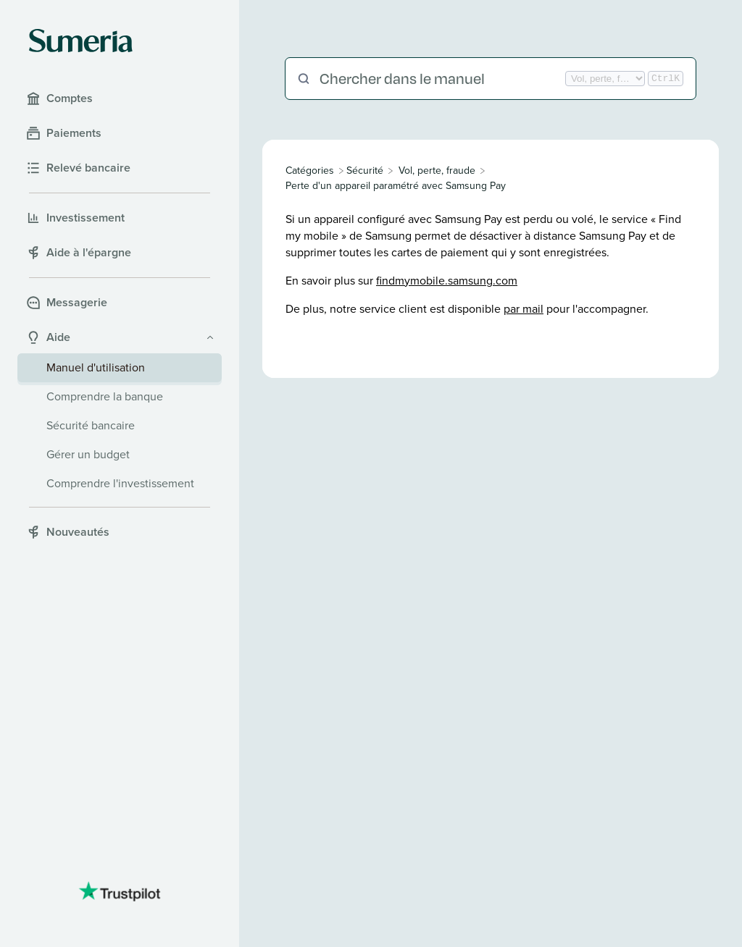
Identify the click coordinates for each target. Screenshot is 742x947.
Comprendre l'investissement (120, 483)
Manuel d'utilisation (95, 367)
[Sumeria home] (80, 40)
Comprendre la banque (104, 396)
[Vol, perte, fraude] (437, 170)
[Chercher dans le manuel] (441, 78)
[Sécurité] (364, 170)
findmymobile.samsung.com (446, 280)
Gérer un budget (88, 454)
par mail (523, 308)
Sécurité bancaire (90, 425)
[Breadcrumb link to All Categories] (311, 170)
